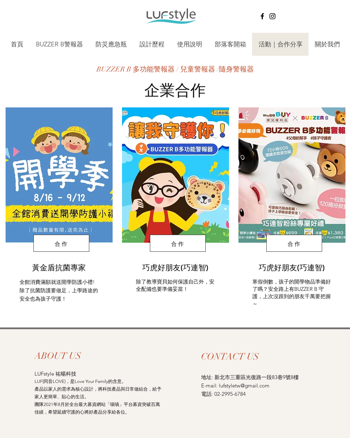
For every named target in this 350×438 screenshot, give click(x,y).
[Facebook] (262, 16)
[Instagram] (272, 16)
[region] (58, 210)
